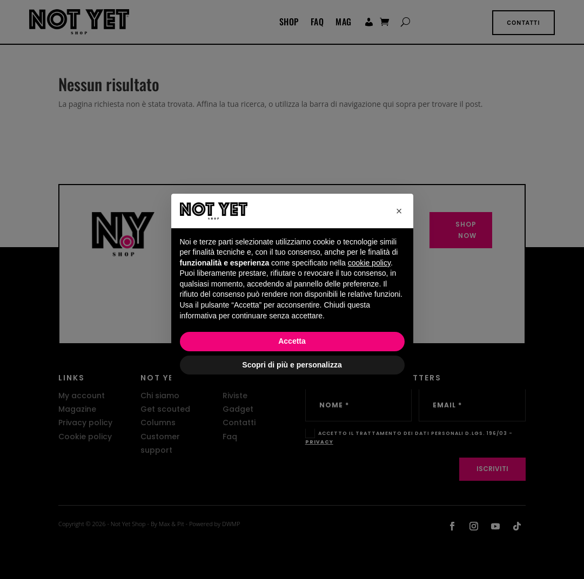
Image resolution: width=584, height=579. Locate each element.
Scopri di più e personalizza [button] (291, 364)
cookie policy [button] (369, 262)
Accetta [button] (292, 341)
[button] (399, 211)
